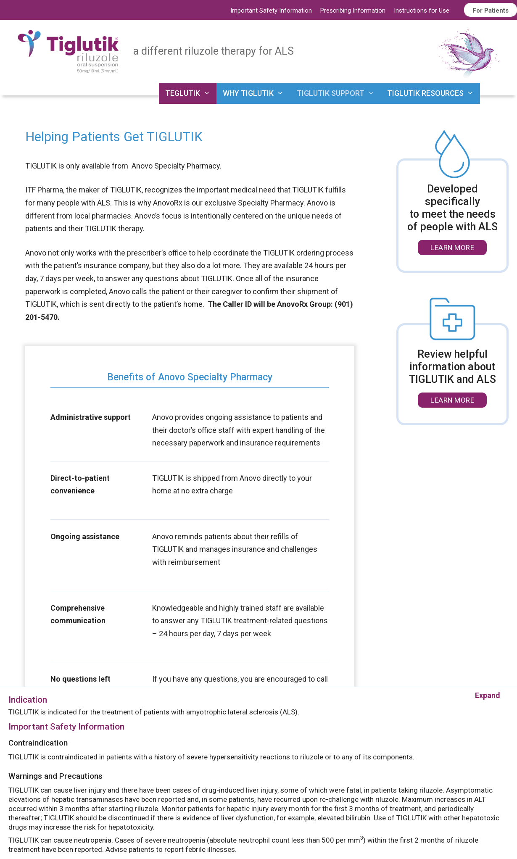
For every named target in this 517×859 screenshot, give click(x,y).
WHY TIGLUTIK (256, 93)
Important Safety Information (271, 10)
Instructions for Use (421, 10)
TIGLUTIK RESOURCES (433, 93)
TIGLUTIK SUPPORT (339, 93)
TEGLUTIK (190, 93)
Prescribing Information (352, 10)
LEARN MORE (452, 247)
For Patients (490, 10)
